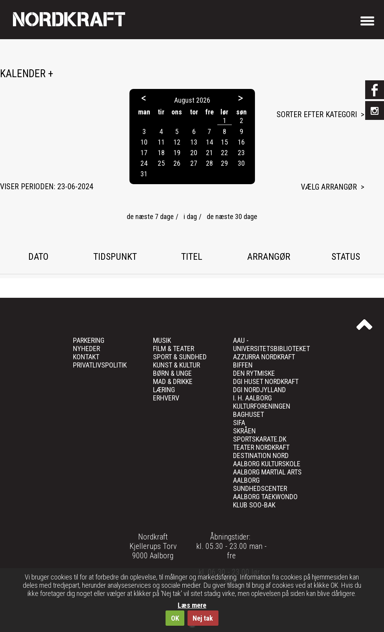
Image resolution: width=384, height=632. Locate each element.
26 (176, 163)
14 (209, 142)
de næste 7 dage (150, 216)
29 (224, 163)
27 (193, 163)
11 (161, 142)
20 (193, 152)
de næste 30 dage (232, 216)
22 (224, 152)
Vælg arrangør (329, 187)
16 (241, 142)
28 (209, 163)
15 (224, 142)
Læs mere (192, 605)
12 (176, 142)
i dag (190, 216)
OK (175, 618)
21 (209, 152)
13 (193, 142)
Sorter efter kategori (317, 114)
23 (241, 152)
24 (143, 163)
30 (241, 163)
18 (161, 152)
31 (143, 174)
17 (143, 152)
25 (161, 163)
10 (143, 142)
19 (176, 152)
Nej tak (203, 618)
